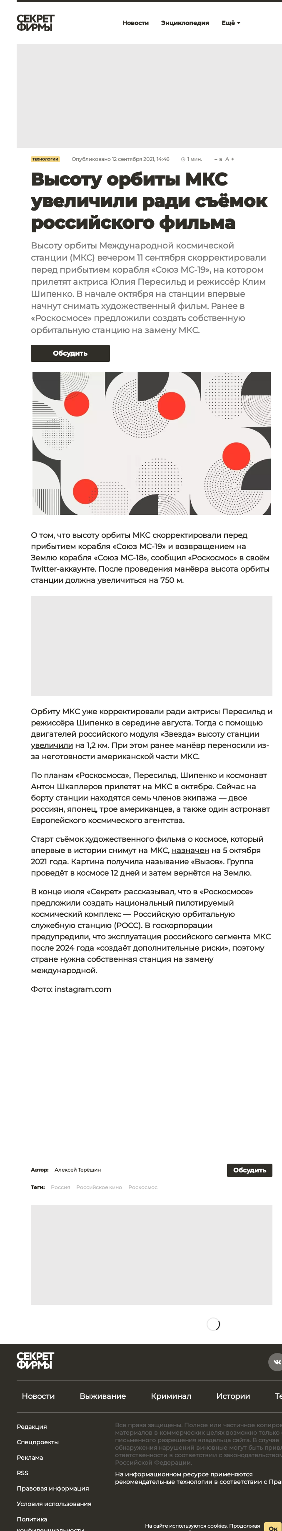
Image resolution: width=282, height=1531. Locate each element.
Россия (60, 1187)
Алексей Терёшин (78, 1170)
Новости (38, 1396)
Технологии (45, 159)
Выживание (103, 1396)
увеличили (52, 745)
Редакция (32, 1427)
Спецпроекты (38, 1442)
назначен (190, 850)
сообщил (168, 557)
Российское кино (99, 1187)
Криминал (171, 1396)
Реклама (30, 1457)
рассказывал (149, 891)
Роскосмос (142, 1187)
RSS (22, 1473)
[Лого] (36, 23)
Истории (233, 1396)
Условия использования (54, 1504)
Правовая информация (53, 1488)
